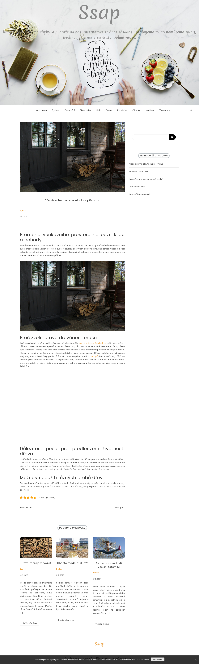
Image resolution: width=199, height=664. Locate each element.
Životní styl (164, 110)
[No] (195, 659)
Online (109, 110)
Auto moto (41, 110)
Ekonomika (85, 110)
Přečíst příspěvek (29, 623)
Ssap (99, 12)
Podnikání (122, 110)
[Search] (154, 137)
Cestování (70, 110)
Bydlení (55, 110)
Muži (98, 110)
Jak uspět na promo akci (140, 194)
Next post (120, 507)
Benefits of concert (138, 171)
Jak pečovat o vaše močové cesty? (146, 179)
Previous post (26, 507)
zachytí (93, 356)
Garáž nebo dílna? (137, 186)
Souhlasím (158, 659)
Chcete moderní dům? (72, 563)
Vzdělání (150, 110)
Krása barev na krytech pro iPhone (146, 163)
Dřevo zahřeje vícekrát (36, 563)
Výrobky (136, 110)
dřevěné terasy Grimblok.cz (92, 343)
